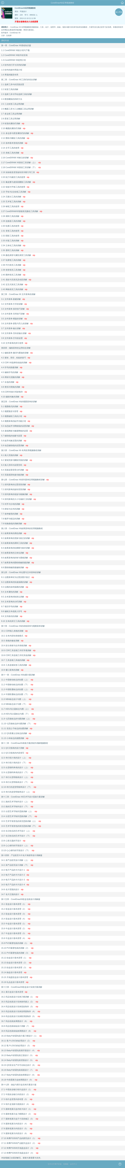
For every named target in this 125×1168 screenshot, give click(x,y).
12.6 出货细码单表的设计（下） (17, 772)
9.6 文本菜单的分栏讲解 (13, 602)
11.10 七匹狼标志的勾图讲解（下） (18, 724)
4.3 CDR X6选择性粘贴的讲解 (16, 363)
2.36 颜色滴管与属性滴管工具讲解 (18, 255)
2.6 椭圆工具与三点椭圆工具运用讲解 (17, 109)
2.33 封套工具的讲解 (12, 241)
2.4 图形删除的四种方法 (11, 99)
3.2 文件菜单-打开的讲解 (14, 304)
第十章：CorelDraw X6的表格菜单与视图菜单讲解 (23, 626)
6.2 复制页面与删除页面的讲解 (16, 460)
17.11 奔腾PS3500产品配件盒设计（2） (20, 1143)
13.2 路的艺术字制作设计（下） (17, 807)
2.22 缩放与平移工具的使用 (15, 187)
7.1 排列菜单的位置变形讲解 (15, 484)
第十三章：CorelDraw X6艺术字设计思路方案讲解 (23, 797)
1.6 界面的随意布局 (9, 75)
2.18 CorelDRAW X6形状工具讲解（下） (21, 167)
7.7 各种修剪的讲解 (11, 514)
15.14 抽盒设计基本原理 (13, 972)
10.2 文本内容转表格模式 (14, 636)
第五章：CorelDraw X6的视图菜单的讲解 (19, 402)
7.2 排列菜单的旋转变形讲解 (15, 489)
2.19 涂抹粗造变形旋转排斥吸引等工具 (20, 172)
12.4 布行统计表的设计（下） (16, 763)
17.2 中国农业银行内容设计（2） (17, 1094)
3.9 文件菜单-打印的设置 (14, 338)
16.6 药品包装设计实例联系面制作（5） (20, 1016)
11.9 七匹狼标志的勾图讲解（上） (18, 719)
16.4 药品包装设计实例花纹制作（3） (19, 1007)
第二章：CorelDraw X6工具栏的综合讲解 (19, 80)
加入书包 (118, 12)
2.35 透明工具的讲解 (12, 250)
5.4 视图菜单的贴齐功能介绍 (15, 421)
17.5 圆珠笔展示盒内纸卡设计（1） (18, 1109)
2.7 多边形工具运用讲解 (11, 114)
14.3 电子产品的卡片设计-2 (15, 875)
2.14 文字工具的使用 (12, 148)
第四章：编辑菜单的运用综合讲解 (16, 348)
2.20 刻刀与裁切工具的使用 (15, 177)
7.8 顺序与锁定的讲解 (12, 519)
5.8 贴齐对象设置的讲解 (13, 441)
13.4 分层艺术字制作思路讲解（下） (19, 816)
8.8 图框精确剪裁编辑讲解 (14, 567)
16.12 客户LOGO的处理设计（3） (18, 1046)
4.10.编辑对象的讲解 (12, 397)
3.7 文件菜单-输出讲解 (13, 328)
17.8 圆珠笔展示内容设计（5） (16, 1129)
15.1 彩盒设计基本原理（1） (15, 904)
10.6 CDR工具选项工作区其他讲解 (18, 655)
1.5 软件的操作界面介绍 (11, 70)
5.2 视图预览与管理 (11, 411)
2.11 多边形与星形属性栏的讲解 (17, 133)
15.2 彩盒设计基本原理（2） (15, 909)
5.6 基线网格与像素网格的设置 (16, 431)
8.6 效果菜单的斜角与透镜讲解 (16, 558)
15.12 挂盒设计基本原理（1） (16, 958)
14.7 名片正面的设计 (12, 894)
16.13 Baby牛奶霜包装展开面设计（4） (20, 1050)
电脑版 (65, 1164)
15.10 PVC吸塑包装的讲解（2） (17, 948)
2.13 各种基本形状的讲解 (14, 143)
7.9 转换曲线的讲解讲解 (13, 524)
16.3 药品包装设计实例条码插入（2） (19, 1002)
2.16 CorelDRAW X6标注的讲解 (17, 158)
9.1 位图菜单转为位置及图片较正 (17, 577)
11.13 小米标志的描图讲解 (14, 738)
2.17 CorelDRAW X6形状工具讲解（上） (21, 162)
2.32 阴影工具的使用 (12, 236)
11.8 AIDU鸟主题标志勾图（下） (17, 714)
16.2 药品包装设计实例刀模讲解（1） (19, 997)
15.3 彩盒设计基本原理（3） (15, 914)
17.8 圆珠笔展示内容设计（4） (16, 1124)
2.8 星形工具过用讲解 (10, 119)
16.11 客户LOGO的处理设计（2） (18, 1041)
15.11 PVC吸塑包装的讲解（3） (17, 953)
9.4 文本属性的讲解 (11, 592)
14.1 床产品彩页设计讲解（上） (17, 860)
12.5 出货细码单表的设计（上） (17, 767)
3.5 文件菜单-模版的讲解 (14, 319)
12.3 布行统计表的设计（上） (16, 758)
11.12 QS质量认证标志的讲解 (16, 733)
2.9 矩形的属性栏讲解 (12, 123)
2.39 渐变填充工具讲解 (13, 270)
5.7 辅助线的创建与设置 (13, 436)
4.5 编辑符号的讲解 (11, 372)
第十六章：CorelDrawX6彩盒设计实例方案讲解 (21, 987)
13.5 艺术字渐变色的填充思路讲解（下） (21, 826)
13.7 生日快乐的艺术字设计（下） (18, 836)
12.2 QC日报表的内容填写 (14, 753)
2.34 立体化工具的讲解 (13, 245)
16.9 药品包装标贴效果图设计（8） (18, 1031)
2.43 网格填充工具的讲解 (14, 289)
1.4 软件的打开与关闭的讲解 (13, 65)
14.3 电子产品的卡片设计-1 (15, 870)
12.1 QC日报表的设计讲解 (14, 748)
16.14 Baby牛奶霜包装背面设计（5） (19, 1060)
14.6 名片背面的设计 (12, 889)
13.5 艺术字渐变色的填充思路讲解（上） (21, 821)
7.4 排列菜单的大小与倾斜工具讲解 (18, 499)
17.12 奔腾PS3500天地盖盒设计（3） (19, 1148)
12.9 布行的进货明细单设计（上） (18, 792)
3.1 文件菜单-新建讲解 (13, 299)
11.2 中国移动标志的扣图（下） (17, 685)
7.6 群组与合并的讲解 (12, 509)
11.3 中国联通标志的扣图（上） (17, 689)
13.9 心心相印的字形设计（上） (17, 846)
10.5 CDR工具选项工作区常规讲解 (18, 650)
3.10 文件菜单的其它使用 (14, 343)
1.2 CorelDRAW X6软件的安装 (14, 55)
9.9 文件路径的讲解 (11, 616)
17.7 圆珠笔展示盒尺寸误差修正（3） (19, 1119)
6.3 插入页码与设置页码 (13, 465)
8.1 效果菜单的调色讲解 (13, 533)
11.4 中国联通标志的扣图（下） (17, 694)
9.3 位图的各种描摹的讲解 (14, 587)
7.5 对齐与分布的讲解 (12, 504)
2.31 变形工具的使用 (12, 231)
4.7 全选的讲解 (9, 382)
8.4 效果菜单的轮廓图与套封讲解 (17, 548)
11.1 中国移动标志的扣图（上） (17, 680)
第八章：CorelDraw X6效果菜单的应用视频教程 (22, 528)
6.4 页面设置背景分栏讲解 (14, 470)
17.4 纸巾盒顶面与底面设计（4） (17, 1104)
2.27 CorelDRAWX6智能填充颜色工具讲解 (21, 211)
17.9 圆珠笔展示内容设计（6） (16, 1133)
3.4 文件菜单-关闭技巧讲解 (15, 314)
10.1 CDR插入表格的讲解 (14, 631)
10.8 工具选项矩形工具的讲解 (16, 665)
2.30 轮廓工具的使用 (12, 226)
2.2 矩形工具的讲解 (9, 89)
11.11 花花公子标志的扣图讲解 (16, 728)
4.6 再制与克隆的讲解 (12, 377)
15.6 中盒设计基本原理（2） (15, 928)
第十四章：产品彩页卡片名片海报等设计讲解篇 (21, 855)
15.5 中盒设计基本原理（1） (15, 924)
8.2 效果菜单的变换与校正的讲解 (17, 538)
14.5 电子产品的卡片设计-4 (15, 885)
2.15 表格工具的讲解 (12, 153)
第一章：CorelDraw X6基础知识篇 (16, 45)
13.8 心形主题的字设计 (13, 841)
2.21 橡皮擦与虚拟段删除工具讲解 (18, 182)
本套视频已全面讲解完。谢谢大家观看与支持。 (21, 1158)
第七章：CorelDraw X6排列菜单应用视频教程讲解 (25, 480)
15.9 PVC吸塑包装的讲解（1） (16, 943)
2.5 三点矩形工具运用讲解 (12, 104)
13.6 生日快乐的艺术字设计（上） (18, 831)
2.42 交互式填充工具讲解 (14, 284)
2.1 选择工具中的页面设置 (12, 84)
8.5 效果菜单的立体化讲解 (14, 553)
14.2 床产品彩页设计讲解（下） (17, 865)
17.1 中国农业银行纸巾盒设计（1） (18, 1089)
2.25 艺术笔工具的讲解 (13, 202)
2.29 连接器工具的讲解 (13, 221)
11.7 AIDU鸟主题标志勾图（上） (17, 709)
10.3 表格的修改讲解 (12, 641)
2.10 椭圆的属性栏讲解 (13, 128)
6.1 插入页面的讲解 (11, 455)
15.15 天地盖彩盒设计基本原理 (16, 977)
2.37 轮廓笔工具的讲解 (13, 260)
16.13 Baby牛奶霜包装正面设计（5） (19, 1055)
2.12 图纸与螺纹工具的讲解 (15, 138)
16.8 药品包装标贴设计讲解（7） (17, 1026)
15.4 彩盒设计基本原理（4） (15, 919)
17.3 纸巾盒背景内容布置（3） (16, 1099)
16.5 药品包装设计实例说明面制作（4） (20, 1011)
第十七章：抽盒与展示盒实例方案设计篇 (18, 1085)
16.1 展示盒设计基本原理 (14, 992)
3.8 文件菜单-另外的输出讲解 (16, 333)
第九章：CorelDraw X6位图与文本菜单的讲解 (21, 572)
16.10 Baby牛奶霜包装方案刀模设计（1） (21, 1036)
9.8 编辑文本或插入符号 (13, 611)
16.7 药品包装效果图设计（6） (16, 1021)
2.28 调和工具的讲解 (12, 216)
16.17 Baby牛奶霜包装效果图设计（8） (20, 1075)
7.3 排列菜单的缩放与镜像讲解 (16, 494)
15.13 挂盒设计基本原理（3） (16, 968)
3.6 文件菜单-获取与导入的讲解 (17, 323)
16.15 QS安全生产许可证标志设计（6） (20, 1065)
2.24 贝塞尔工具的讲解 (13, 197)
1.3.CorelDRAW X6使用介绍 (13, 60)
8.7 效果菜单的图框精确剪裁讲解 (17, 563)
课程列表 (5, 41)
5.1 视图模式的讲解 (11, 406)
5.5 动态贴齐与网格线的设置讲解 (17, 426)
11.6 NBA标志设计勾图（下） (16, 704)
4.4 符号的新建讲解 (11, 367)
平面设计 (23, 11)
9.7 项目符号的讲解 (11, 606)
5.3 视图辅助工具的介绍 (13, 416)
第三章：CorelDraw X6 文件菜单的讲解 (18, 294)
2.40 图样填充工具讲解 (13, 275)
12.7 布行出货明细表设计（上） (17, 777)
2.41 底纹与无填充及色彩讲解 (16, 280)
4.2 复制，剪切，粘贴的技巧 (15, 358)
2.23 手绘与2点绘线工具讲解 (15, 192)
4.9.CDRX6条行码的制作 (14, 392)
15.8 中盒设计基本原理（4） (15, 938)
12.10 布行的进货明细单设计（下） (18, 787)
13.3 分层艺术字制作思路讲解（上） (19, 811)
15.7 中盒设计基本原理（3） (15, 933)
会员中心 (73, 1164)
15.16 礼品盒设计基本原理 (14, 982)
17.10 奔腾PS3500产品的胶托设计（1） (20, 1138)
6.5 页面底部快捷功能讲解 (14, 475)
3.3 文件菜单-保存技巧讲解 (15, 309)
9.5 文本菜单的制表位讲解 (14, 597)
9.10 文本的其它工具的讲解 (15, 621)
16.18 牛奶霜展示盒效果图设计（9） (19, 1080)
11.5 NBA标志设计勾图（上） (16, 699)
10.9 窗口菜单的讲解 (12, 670)
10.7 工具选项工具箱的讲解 (15, 660)
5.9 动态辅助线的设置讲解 (14, 445)
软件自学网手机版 (55, 1164)
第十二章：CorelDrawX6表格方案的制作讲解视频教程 (24, 743)
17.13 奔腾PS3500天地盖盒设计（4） (19, 1153)
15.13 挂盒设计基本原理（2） (16, 963)
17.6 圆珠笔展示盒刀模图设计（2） (18, 1114)
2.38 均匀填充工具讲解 (13, 265)
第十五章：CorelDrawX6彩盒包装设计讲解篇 (20, 899)
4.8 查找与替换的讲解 (12, 387)
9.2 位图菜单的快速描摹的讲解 (16, 582)
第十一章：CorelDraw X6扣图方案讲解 (18, 675)
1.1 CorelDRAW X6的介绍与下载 (15, 50)
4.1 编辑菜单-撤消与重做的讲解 (17, 353)
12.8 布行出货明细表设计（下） (17, 782)
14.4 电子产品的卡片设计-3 (15, 880)
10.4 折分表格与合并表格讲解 (16, 645)
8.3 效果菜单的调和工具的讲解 (16, 543)
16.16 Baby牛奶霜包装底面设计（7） (19, 1070)
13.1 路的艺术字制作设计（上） (17, 802)
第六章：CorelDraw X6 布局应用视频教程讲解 (21, 450)
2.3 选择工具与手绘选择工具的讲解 (16, 94)
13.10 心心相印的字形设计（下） (17, 850)
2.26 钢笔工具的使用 (12, 206)
